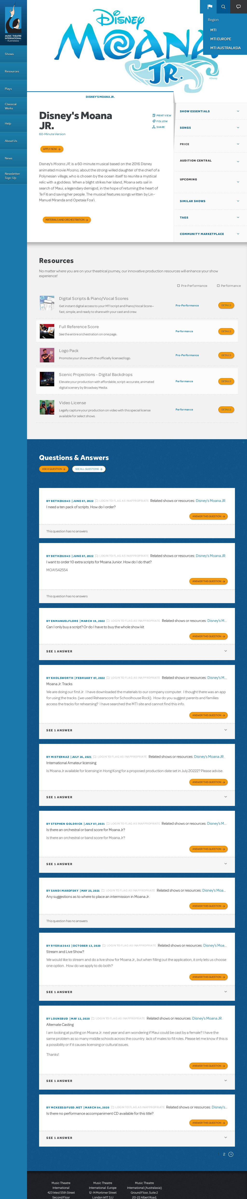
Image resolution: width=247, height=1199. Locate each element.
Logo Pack (69, 346)
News (8, 158)
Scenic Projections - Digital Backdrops (96, 368)
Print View (164, 115)
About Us (11, 141)
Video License (72, 394)
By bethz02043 (58, 485)
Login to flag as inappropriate (124, 485)
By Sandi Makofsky (62, 869)
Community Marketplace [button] (202, 234)
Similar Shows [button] (193, 201)
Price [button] (184, 144)
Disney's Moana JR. (100, 97)
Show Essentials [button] (195, 111)
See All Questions (87, 458)
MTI (213, 30)
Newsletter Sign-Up (12, 176)
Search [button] (223, 7)
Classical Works (10, 106)
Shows (9, 54)
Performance (231, 286)
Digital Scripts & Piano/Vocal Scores (93, 298)
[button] (210, 7)
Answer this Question (206, 499)
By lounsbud (57, 995)
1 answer (59, 633)
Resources (12, 71)
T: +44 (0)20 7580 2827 (102, 1177)
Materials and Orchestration (65, 219)
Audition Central (196, 160)
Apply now (50, 149)
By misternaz (57, 737)
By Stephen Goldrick (64, 803)
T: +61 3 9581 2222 (144, 1187)
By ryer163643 (58, 923)
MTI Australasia (225, 47)
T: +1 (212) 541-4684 (61, 1182)
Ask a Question (52, 458)
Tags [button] (184, 217)
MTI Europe (220, 38)
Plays (8, 89)
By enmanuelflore (62, 603)
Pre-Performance (194, 286)
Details (226, 305)
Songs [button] (185, 127)
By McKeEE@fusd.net (64, 1083)
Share (161, 127)
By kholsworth (59, 659)
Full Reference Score (79, 324)
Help (8, 123)
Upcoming (188, 179)
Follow (162, 121)
